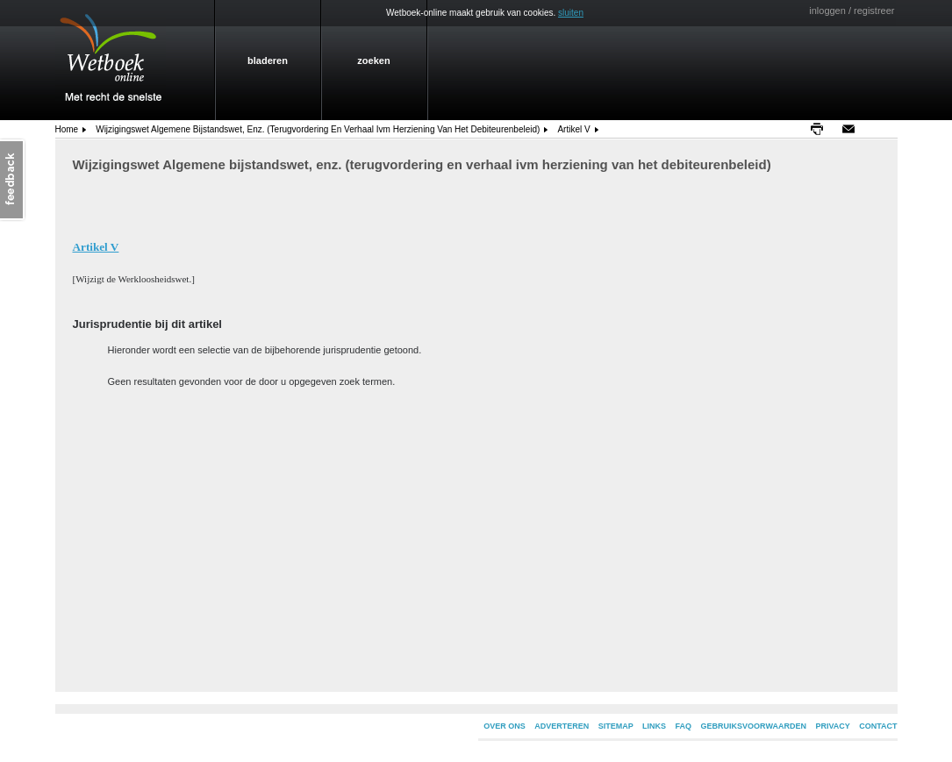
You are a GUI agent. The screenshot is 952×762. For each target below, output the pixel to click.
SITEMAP (615, 726)
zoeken (373, 60)
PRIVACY (832, 726)
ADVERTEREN (561, 726)
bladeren (267, 60)
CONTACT (878, 726)
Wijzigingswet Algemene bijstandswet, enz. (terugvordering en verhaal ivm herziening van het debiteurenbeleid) (318, 129)
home (67, 129)
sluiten (570, 13)
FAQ (684, 726)
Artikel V (573, 129)
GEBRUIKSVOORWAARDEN (753, 726)
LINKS (654, 726)
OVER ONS (504, 726)
